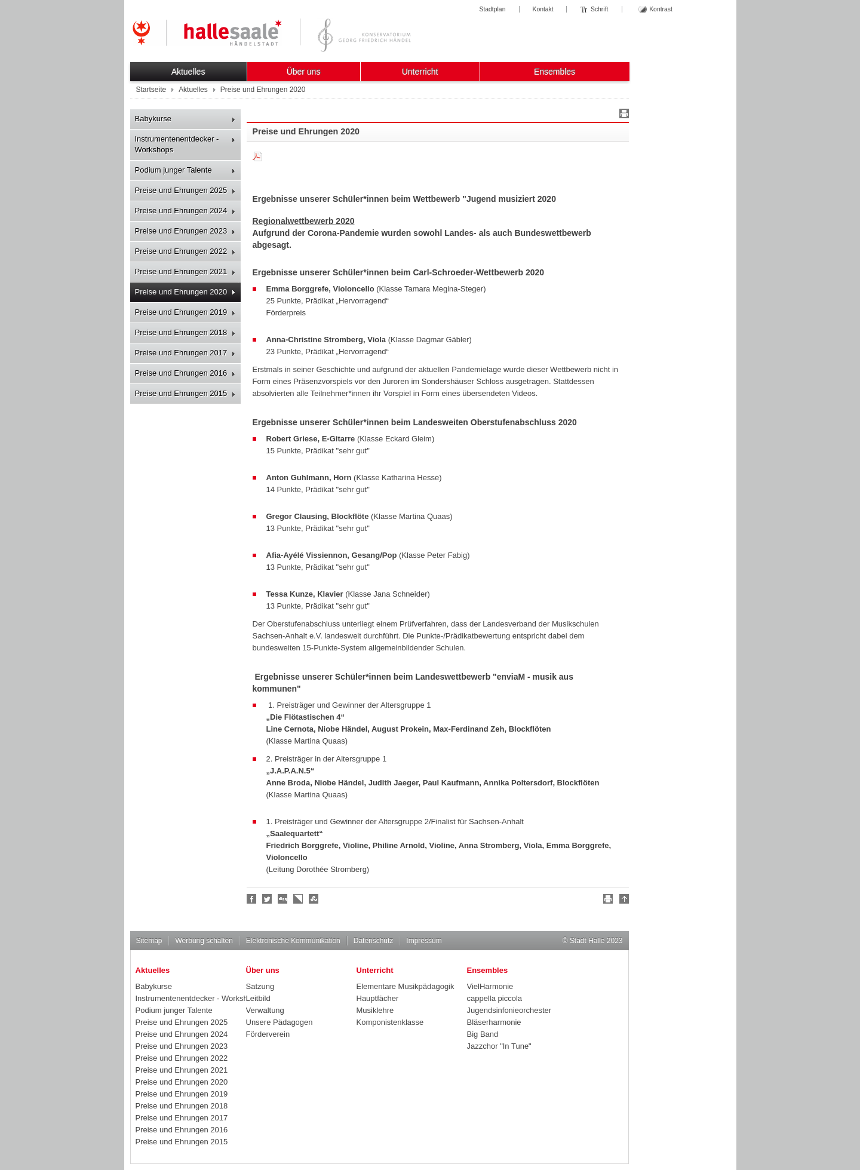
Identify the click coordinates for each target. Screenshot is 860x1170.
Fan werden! (252, 899)
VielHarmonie (490, 986)
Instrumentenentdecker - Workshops (177, 144)
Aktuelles (188, 71)
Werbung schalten (203, 940)
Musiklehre (375, 1010)
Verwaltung (265, 1010)
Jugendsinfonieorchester (509, 1010)
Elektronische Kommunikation (293, 940)
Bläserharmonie (494, 1022)
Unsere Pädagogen (279, 1022)
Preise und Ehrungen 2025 (181, 190)
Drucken (622, 115)
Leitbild (258, 998)
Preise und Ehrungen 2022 (181, 251)
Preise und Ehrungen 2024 (181, 210)
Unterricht (420, 71)
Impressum (423, 940)
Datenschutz (374, 940)
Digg (283, 899)
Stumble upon (314, 899)
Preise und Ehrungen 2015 (181, 393)
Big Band (483, 1034)
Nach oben (622, 900)
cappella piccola (495, 998)
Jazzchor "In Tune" (499, 1046)
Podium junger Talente (173, 169)
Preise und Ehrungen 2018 (181, 332)
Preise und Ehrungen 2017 (181, 352)
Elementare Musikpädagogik (405, 986)
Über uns (304, 71)
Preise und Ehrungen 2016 (181, 372)
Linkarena (298, 899)
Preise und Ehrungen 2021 (181, 271)
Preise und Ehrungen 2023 (181, 230)
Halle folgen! (267, 899)
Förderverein (268, 1034)
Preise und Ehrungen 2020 (181, 291)
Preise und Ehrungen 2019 (181, 312)
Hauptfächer (378, 998)
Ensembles (554, 71)
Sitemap (149, 940)
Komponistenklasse (390, 1022)
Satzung (260, 986)
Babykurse (153, 118)
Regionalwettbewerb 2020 (304, 221)
